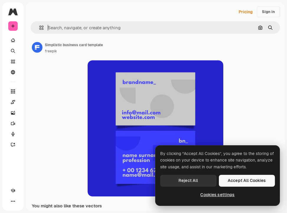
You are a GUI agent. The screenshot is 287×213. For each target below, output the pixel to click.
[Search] (13, 51)
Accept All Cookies (247, 180)
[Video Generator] (13, 123)
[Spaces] (13, 102)
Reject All (188, 180)
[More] (13, 201)
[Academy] (13, 190)
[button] (39, 27)
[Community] (13, 72)
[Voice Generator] (13, 134)
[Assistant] (13, 144)
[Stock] (13, 61)
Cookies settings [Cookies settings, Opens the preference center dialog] (217, 194)
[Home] (13, 40)
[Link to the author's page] (37, 47)
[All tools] (13, 91)
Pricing (246, 11)
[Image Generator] (13, 112)
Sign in (268, 11)
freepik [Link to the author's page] (51, 51)
